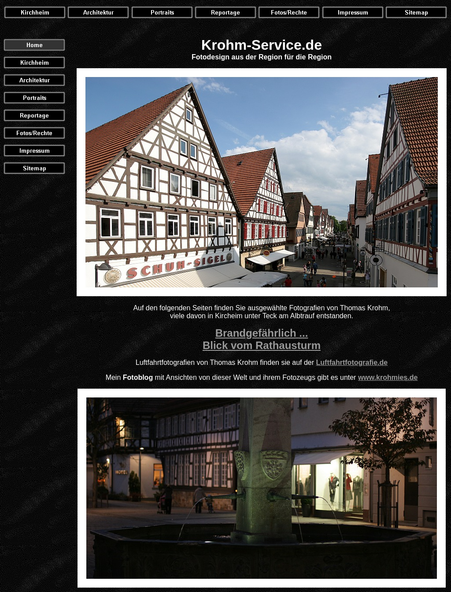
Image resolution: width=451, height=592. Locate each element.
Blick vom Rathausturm (262, 345)
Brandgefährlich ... (261, 333)
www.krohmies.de (388, 377)
